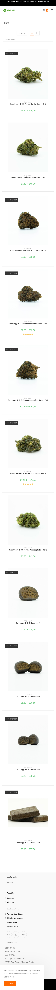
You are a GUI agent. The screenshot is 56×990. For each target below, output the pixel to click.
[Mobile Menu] (51, 10)
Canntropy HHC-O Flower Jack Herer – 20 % (28, 177)
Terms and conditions (15, 914)
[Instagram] (16, 934)
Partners (10, 882)
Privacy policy (12, 922)
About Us (10, 902)
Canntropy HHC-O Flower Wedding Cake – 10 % (28, 550)
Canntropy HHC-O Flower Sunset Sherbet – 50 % (28, 324)
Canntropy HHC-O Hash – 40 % (28, 696)
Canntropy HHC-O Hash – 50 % (28, 769)
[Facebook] (8, 934)
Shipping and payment (15, 918)
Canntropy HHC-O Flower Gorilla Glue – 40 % (28, 104)
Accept (9, 983)
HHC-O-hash (28, 621)
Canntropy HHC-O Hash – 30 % (28, 623)
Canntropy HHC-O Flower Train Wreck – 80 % (28, 473)
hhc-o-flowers (28, 102)
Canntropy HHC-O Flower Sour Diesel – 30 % (28, 250)
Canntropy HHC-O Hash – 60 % (28, 843)
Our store (10, 898)
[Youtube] (23, 934)
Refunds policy (12, 926)
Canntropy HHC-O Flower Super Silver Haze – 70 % (28, 400)
